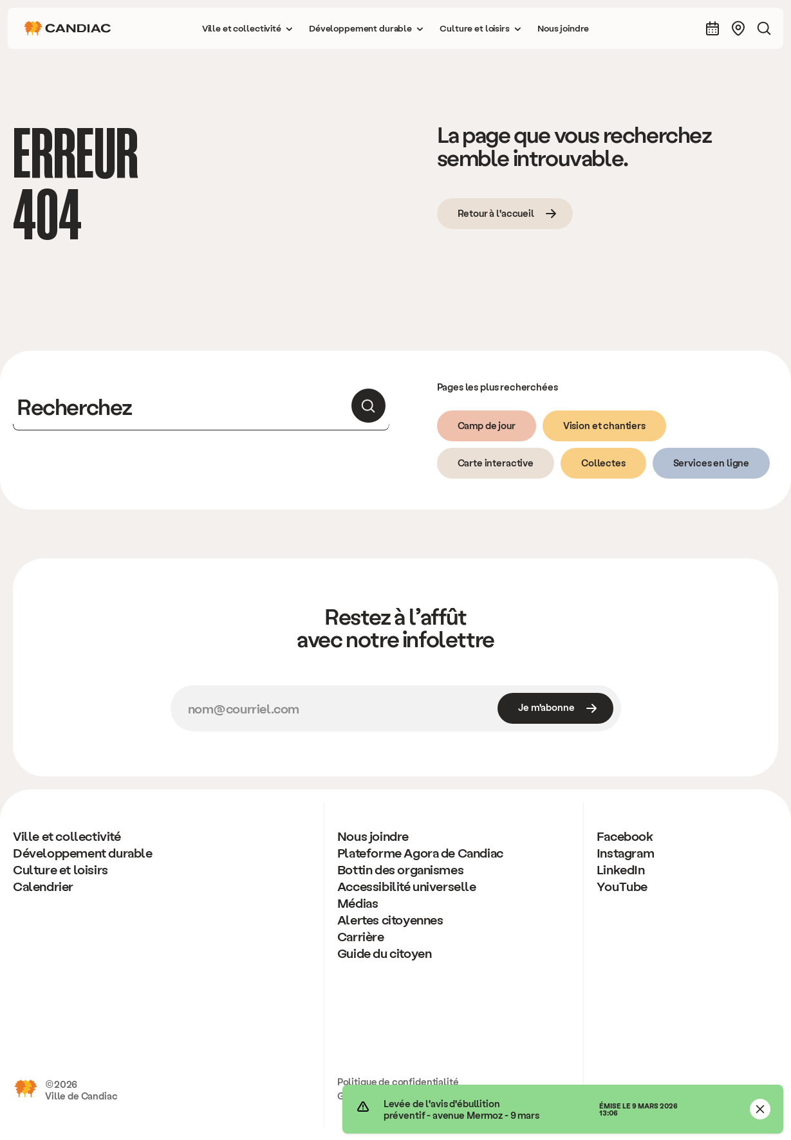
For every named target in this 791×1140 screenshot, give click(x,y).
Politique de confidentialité (398, 1081)
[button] (247, 28)
